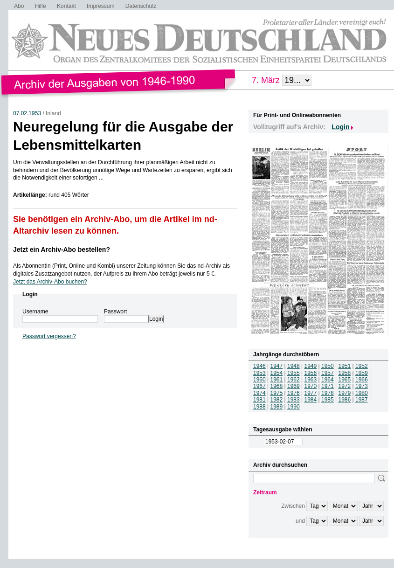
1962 (293, 379)
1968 (276, 386)
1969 (293, 386)
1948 (293, 366)
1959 (361, 373)
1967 (259, 386)
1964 (327, 379)
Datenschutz (141, 6)
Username (35, 311)
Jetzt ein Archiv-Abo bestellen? (61, 249)
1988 (259, 406)
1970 (310, 386)
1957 (327, 373)
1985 (327, 399)
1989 (276, 406)
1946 (259, 366)
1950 (327, 366)
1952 (361, 366)
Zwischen (293, 506)
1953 (259, 373)
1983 (293, 399)
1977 (310, 393)
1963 (310, 379)
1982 (276, 399)
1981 (259, 399)
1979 (345, 393)
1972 (345, 386)
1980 (361, 393)
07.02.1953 (27, 113)
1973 (361, 386)
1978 (327, 393)
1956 (310, 373)
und (300, 521)
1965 (345, 379)
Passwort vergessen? (49, 336)
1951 (345, 366)
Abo (19, 6)
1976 (293, 393)
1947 (276, 366)
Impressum (100, 6)
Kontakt (66, 6)
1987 (361, 399)
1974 (259, 393)
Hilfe (40, 6)
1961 (276, 379)
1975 (276, 393)
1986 (345, 399)
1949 (310, 366)
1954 (276, 373)
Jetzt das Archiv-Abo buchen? (50, 281)
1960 (259, 379)
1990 (293, 406)
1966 (361, 379)
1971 (327, 386)
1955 (293, 373)
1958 (345, 373)
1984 (310, 399)
